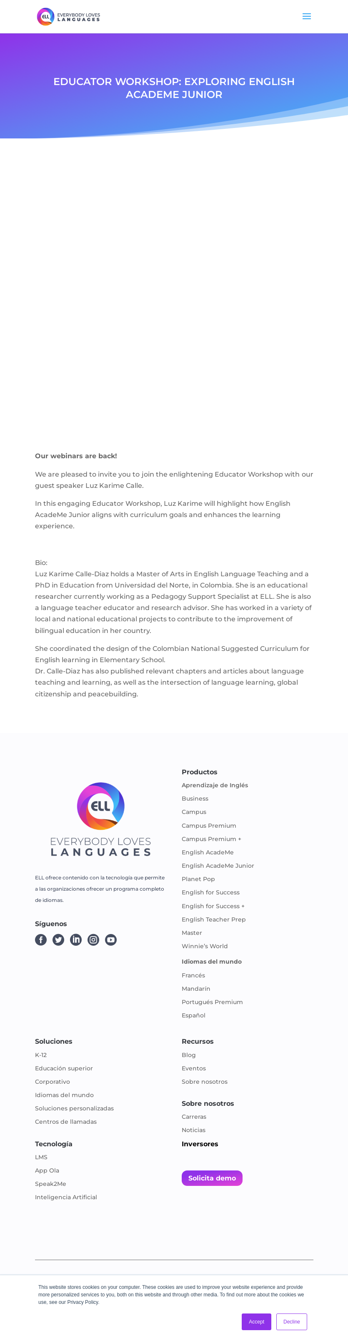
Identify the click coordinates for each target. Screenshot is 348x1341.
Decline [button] (291, 1322)
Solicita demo (212, 1178)
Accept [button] (256, 1322)
